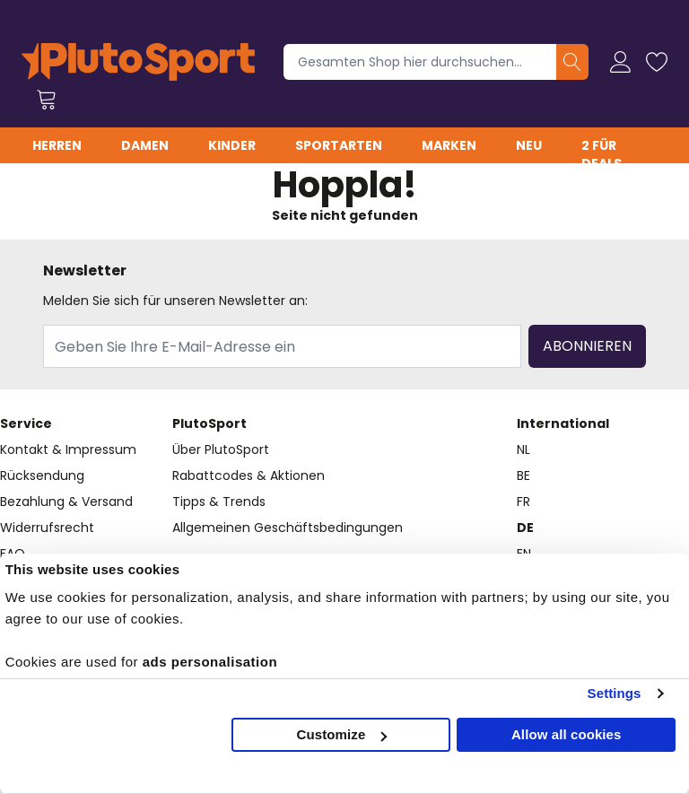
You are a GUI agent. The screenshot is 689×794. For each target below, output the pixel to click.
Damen (145, 145)
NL (523, 449)
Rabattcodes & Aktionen (248, 475)
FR (523, 501)
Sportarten (338, 145)
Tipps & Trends (219, 501)
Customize (342, 734)
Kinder (232, 145)
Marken (449, 145)
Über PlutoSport (220, 449)
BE (523, 475)
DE (525, 528)
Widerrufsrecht (47, 528)
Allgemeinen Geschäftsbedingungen (287, 528)
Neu (529, 145)
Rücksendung (42, 475)
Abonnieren (587, 346)
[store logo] (138, 62)
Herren (57, 145)
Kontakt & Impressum (68, 449)
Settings (614, 693)
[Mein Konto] (621, 62)
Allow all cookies (566, 734)
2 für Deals (601, 154)
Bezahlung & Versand (66, 501)
